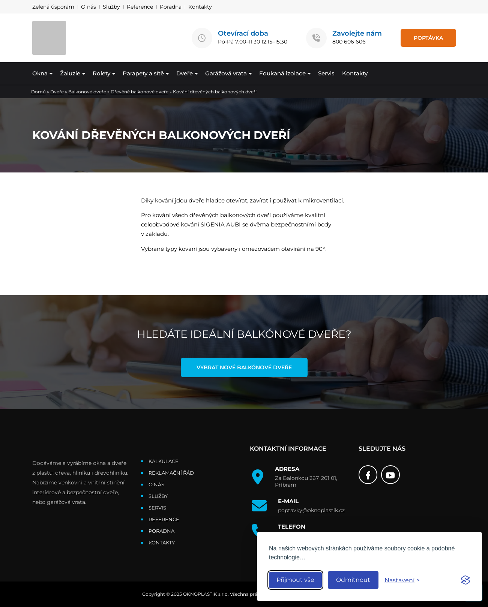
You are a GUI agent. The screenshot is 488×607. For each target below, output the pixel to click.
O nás (88, 6)
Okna (40, 73)
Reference (140, 6)
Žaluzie (70, 73)
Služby (111, 6)
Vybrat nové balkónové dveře (244, 367)
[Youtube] (390, 474)
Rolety (101, 73)
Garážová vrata (226, 73)
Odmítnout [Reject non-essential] (353, 579)
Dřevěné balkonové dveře (139, 91)
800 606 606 (349, 41)
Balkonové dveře (87, 91)
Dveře (184, 73)
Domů (38, 91)
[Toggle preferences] (402, 580)
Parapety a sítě (143, 73)
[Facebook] (368, 474)
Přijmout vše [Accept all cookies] (295, 579)
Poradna (171, 6)
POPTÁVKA (428, 37)
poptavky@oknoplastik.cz (311, 510)
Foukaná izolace (282, 73)
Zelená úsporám (53, 6)
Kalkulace (164, 461)
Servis (326, 73)
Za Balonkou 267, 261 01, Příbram (306, 481)
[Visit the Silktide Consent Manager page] (465, 580)
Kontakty (200, 6)
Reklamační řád (171, 473)
